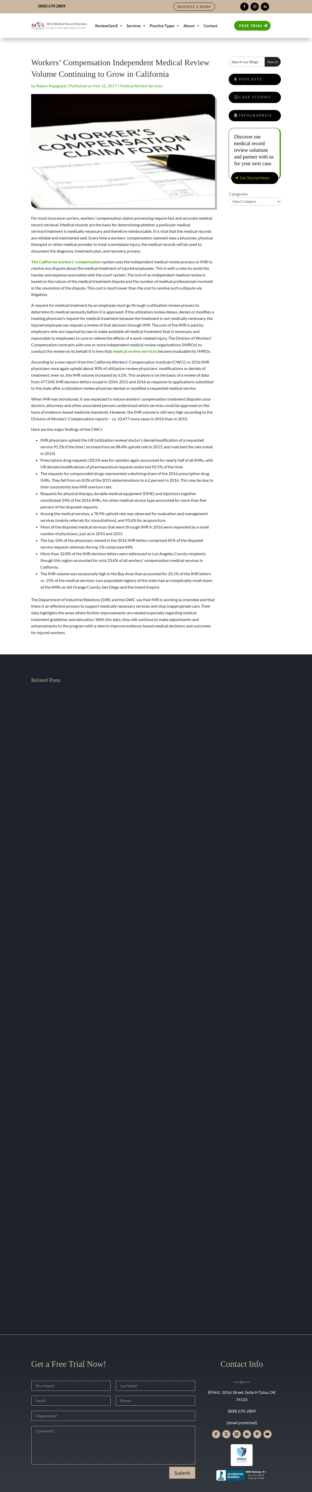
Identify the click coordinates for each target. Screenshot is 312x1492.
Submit (182, 1473)
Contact (210, 25)
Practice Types (162, 25)
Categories (238, 193)
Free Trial (251, 26)
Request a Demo (194, 6)
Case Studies (255, 97)
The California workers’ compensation (66, 261)
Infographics (255, 115)
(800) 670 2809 (51, 5)
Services (134, 25)
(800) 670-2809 (242, 1410)
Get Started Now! (255, 177)
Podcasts (250, 79)
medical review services (135, 351)
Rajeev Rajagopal (51, 85)
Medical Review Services (141, 85)
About (189, 25)
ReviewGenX (106, 25)
